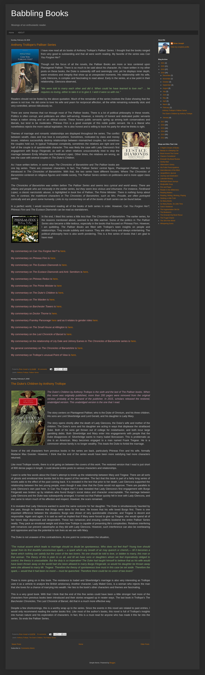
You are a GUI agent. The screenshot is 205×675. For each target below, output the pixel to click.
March (165, 104)
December (167, 75)
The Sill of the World (167, 221)
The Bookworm (165, 212)
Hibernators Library (167, 165)
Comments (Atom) (27, 648)
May (164, 98)
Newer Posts (16, 644)
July (164, 91)
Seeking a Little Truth (168, 198)
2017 (163, 122)
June (165, 95)
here (62, 251)
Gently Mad (164, 162)
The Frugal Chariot (167, 218)
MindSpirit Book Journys (169, 181)
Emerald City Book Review (170, 159)
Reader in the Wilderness (169, 190)
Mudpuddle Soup (166, 184)
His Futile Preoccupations (169, 167)
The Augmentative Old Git (169, 209)
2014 (163, 131)
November (167, 79)
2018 (163, 73)
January (166, 118)
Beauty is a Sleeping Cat (169, 151)
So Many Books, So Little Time (171, 204)
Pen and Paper (165, 187)
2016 (163, 125)
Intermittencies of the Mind (170, 170)
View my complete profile (180, 47)
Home (11, 32)
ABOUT (21, 32)
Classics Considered (167, 156)
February (166, 108)
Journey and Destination (169, 176)
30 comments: (43, 369)
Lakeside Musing (166, 179)
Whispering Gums (166, 223)
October (166, 82)
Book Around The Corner (169, 153)
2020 (163, 66)
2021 (163, 63)
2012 (163, 138)
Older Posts (145, 644)
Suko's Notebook (166, 207)
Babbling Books (39, 13)
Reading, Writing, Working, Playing (173, 195)
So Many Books (166, 201)
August (165, 88)
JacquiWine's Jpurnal (168, 173)
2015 (163, 128)
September (167, 85)
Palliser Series (34, 372)
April (164, 101)
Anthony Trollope (22, 372)
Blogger (112, 663)
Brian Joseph (178, 43)
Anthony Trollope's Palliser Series (33, 44)
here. (53, 258)
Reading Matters (166, 193)
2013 (163, 134)
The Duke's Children (36, 637)
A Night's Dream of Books (169, 148)
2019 (163, 69)
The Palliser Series (49, 637)
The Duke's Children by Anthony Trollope (38, 383)
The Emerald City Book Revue (171, 215)
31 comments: (42, 634)
